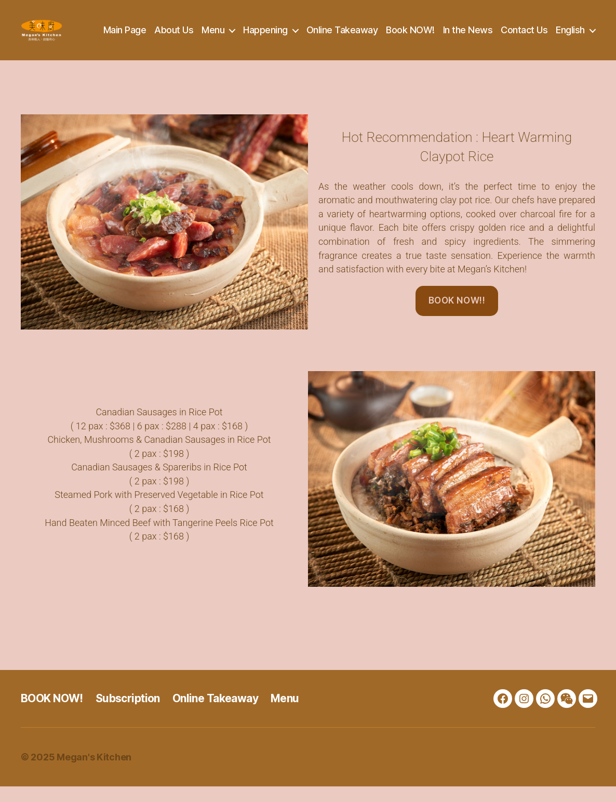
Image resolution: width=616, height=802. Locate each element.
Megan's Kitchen (94, 772)
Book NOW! (458, 29)
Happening (313, 29)
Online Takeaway (389, 29)
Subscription (128, 713)
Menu (260, 29)
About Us (221, 29)
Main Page (172, 29)
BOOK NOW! (52, 713)
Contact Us (571, 29)
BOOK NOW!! (457, 316)
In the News (515, 29)
